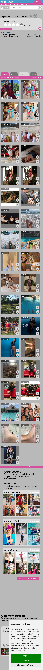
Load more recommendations (28, 578)
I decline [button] (26, 660)
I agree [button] (25, 656)
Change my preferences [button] (25, 665)
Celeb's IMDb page (8, 33)
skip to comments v (33, 467)
